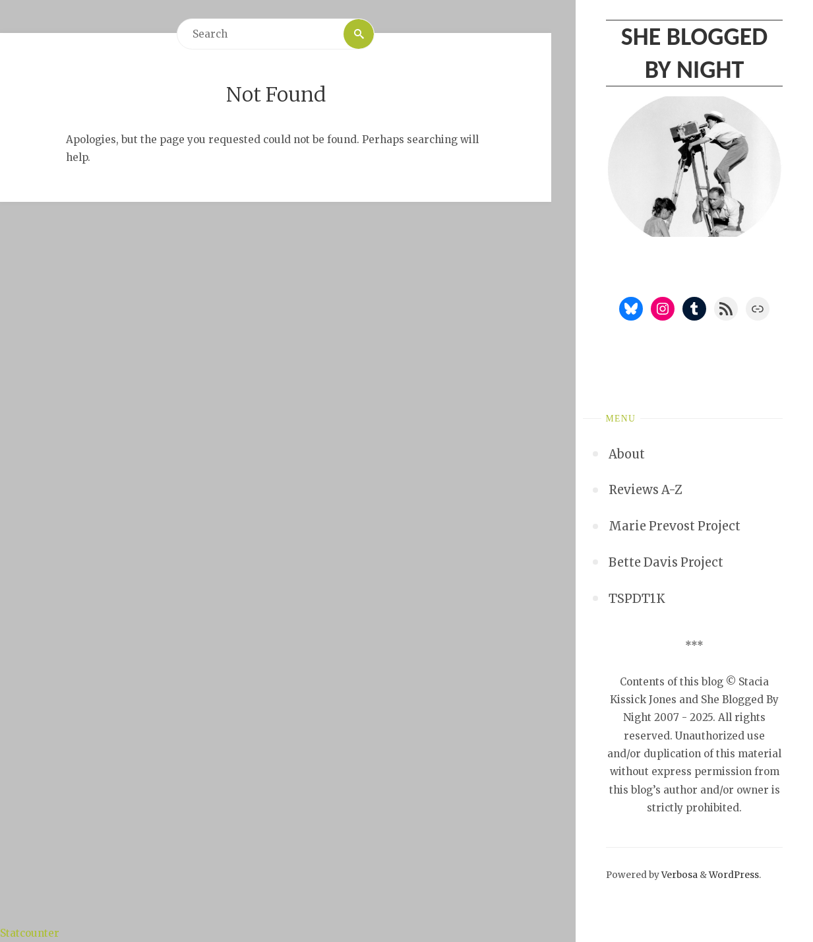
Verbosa (678, 875)
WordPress (734, 875)
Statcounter (29, 933)
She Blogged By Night (694, 52)
